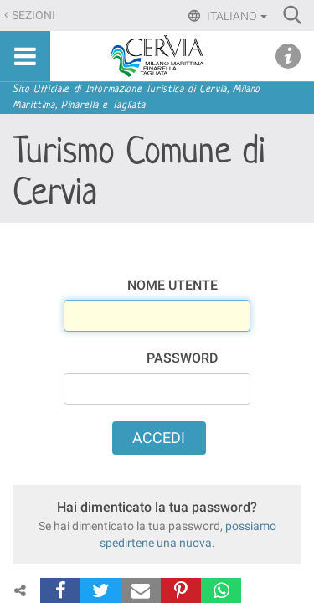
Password (182, 358)
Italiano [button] (235, 16)
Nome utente (172, 285)
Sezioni (33, 15)
